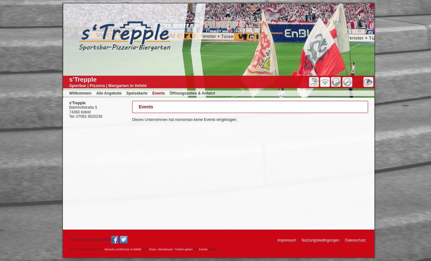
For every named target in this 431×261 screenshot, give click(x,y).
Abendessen (165, 249)
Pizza (152, 249)
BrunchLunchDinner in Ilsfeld (123, 249)
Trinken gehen (184, 249)
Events (203, 249)
